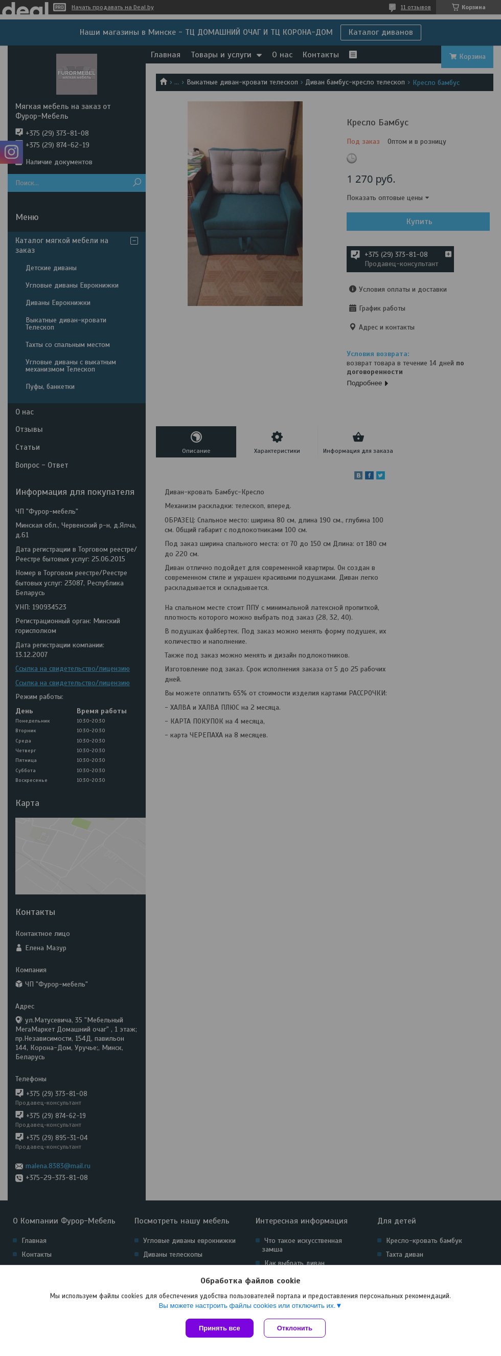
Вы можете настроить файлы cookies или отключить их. (246, 1305)
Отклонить (294, 1328)
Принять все (219, 1328)
